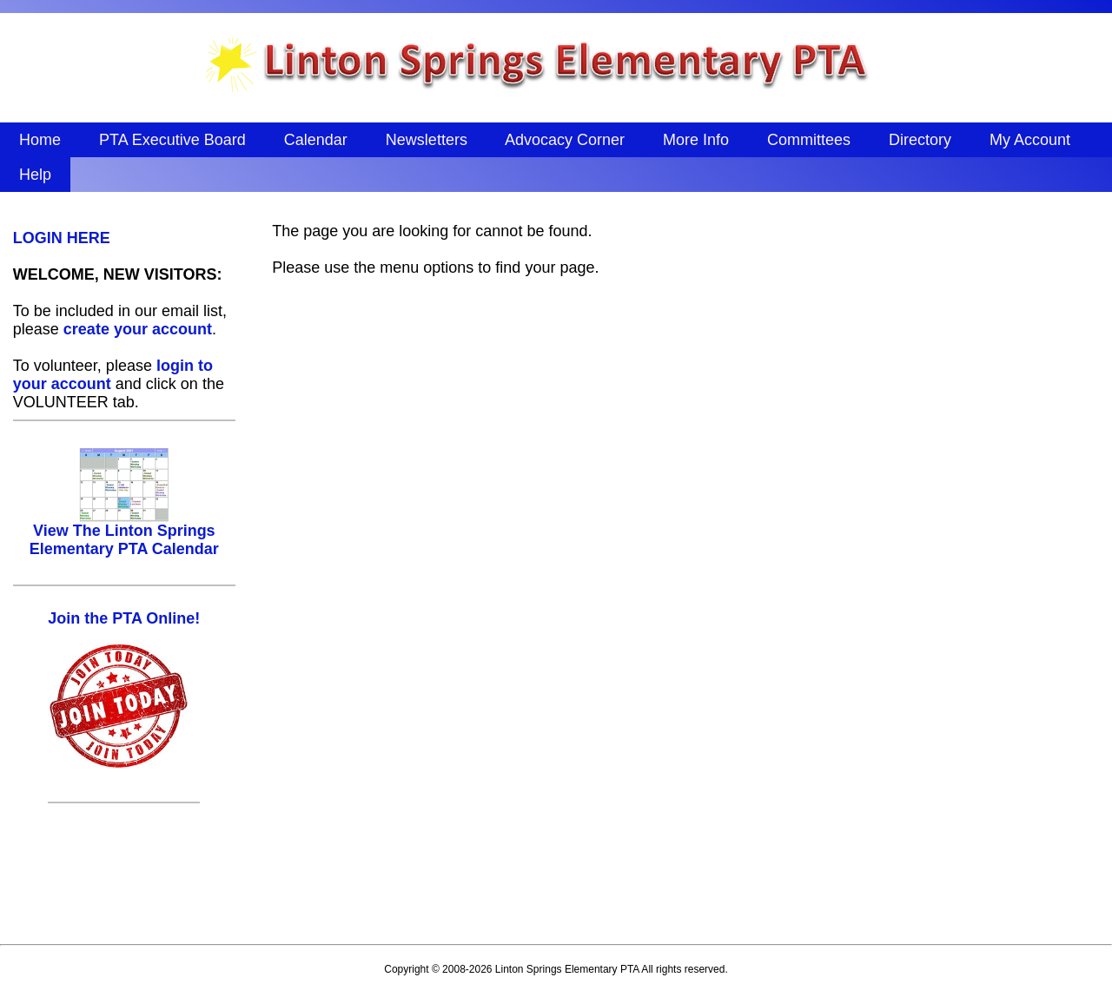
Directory (920, 140)
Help (35, 174)
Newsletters (426, 140)
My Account (1030, 140)
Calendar (315, 140)
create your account (137, 329)
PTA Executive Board (172, 140)
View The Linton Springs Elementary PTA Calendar (124, 533)
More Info (696, 140)
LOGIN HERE (61, 238)
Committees (808, 140)
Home (40, 140)
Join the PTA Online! (124, 618)
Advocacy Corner (565, 140)
